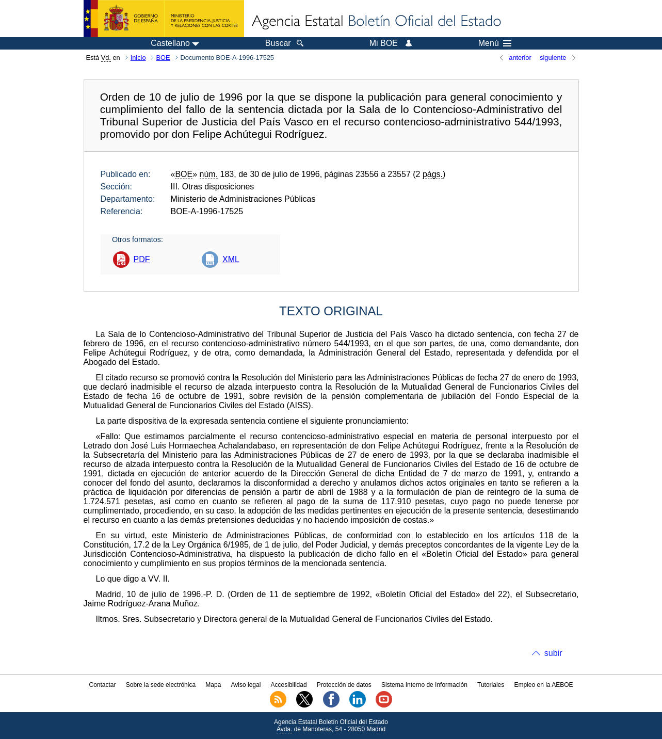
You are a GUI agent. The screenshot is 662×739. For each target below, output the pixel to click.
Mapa (213, 684)
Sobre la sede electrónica (161, 684)
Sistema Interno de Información (424, 684)
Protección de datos (344, 684)
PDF (142, 259)
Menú (494, 43)
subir (553, 653)
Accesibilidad (289, 684)
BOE (163, 57)
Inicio (138, 57)
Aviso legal (246, 684)
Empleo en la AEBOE (543, 684)
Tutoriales (490, 684)
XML (230, 259)
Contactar (102, 684)
